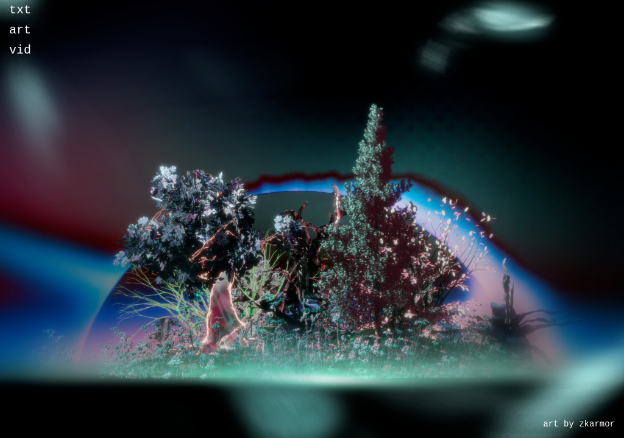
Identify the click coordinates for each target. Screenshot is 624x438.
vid (20, 56)
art (20, 34)
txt (20, 11)
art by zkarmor (579, 423)
